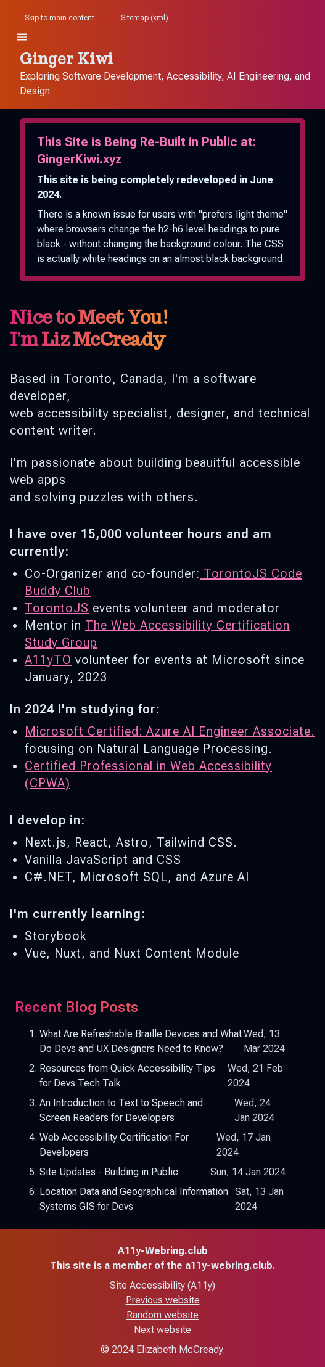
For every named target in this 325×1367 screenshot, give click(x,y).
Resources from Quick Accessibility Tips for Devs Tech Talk (162, 1076)
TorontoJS (57, 608)
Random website (162, 1315)
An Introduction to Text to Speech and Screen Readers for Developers (162, 1110)
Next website (162, 1330)
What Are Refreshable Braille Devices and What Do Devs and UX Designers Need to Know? (162, 1041)
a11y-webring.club (229, 1265)
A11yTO (48, 659)
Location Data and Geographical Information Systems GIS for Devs (162, 1199)
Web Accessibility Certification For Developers (162, 1145)
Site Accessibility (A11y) (162, 1285)
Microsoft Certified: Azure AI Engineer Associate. (170, 731)
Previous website (163, 1300)
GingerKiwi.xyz (79, 159)
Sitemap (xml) (144, 18)
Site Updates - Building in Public (162, 1172)
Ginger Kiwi (66, 58)
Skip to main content (60, 18)
